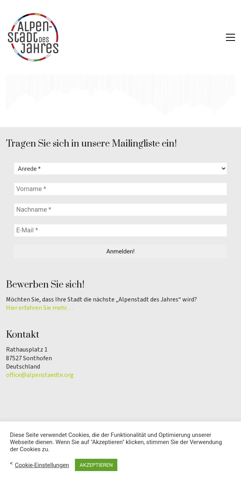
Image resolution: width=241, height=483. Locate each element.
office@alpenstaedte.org (40, 375)
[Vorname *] (120, 189)
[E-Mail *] (120, 230)
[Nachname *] (120, 209)
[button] (230, 37)
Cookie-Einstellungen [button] (42, 465)
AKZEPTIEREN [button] (96, 465)
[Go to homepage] (33, 37)
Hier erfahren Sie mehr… (39, 308)
